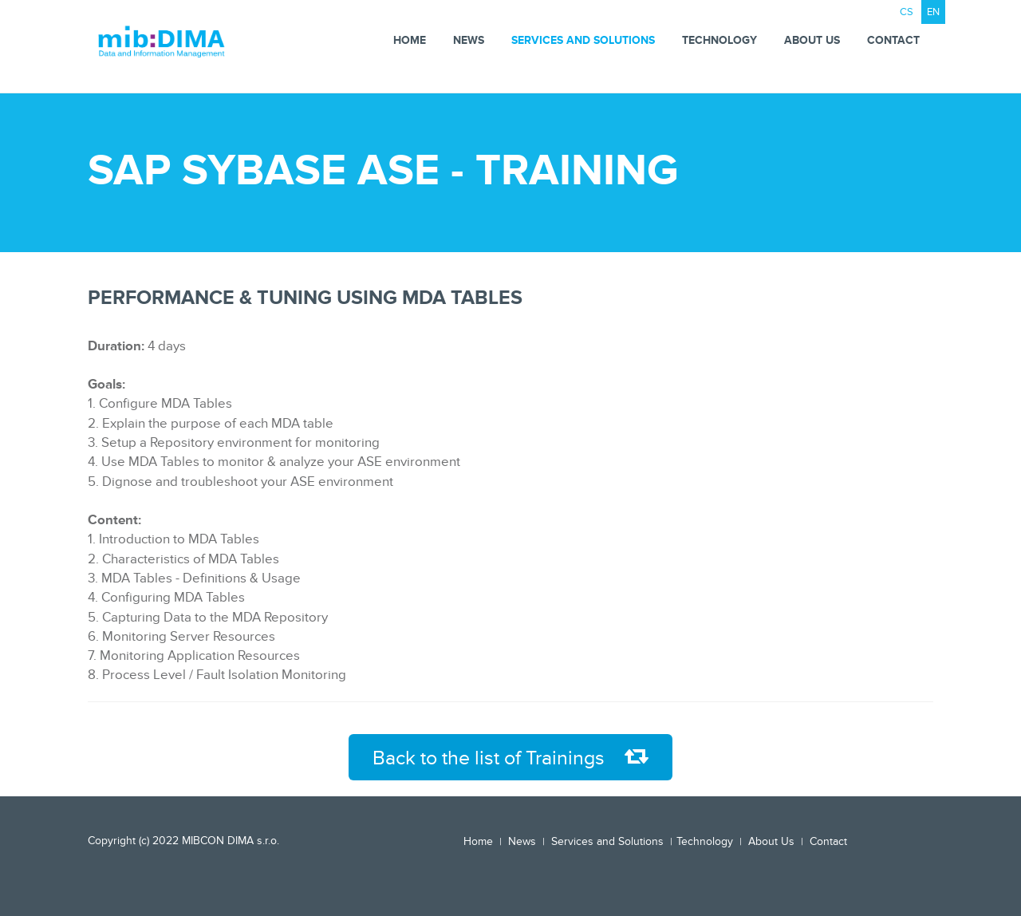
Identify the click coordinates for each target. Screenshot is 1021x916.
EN (933, 12)
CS (906, 12)
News (468, 40)
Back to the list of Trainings (510, 758)
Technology (719, 40)
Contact (893, 40)
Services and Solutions (583, 40)
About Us (812, 40)
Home (409, 40)
